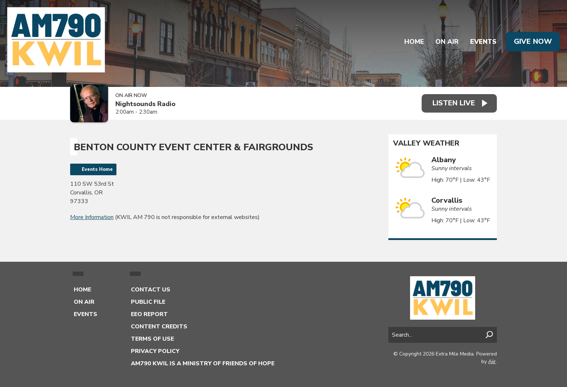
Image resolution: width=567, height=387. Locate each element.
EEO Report (149, 314)
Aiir (492, 361)
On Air (447, 41)
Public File (148, 302)
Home (414, 41)
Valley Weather (426, 143)
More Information (92, 217)
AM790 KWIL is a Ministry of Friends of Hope (202, 363)
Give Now (533, 41)
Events (483, 41)
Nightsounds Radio (145, 104)
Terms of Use (152, 339)
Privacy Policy (155, 351)
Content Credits (159, 327)
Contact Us (150, 290)
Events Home (97, 169)
